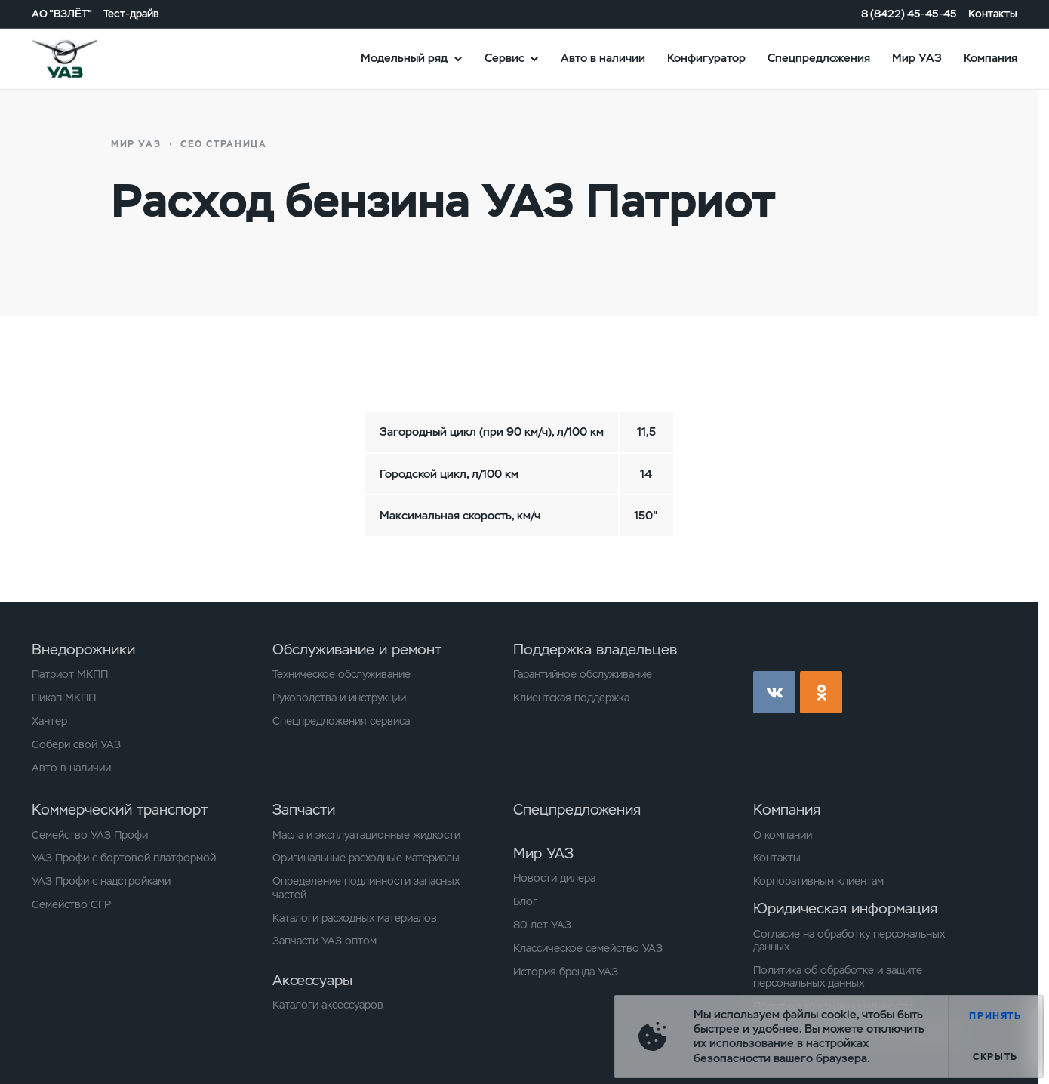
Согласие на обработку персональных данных (849, 940)
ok (821, 692)
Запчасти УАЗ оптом (324, 941)
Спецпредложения (819, 58)
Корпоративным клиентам (818, 881)
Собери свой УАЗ (76, 744)
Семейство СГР (71, 904)
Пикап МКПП (64, 697)
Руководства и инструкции (339, 697)
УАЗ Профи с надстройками (101, 881)
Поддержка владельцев (595, 649)
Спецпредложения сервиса (341, 721)
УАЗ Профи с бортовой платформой (124, 857)
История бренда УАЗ (565, 971)
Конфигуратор (706, 58)
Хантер (49, 721)
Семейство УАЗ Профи (90, 835)
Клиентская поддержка (571, 697)
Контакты (992, 13)
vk (774, 692)
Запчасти (303, 809)
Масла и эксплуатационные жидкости (366, 835)
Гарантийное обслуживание (582, 674)
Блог (525, 901)
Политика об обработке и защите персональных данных (837, 977)
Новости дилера (554, 878)
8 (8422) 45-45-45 (909, 13)
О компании (782, 835)
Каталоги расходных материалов (354, 918)
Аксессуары (312, 980)
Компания (990, 58)
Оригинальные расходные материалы (366, 857)
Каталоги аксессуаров (327, 1005)
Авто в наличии (603, 58)
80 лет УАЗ (542, 925)
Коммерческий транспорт (120, 809)
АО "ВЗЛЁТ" (62, 13)
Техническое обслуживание (341, 674)
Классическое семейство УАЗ (588, 948)
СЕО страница (223, 143)
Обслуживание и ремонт (356, 649)
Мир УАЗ (917, 58)
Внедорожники (83, 649)
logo (83, 58)
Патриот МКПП (70, 674)
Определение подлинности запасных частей (366, 888)
